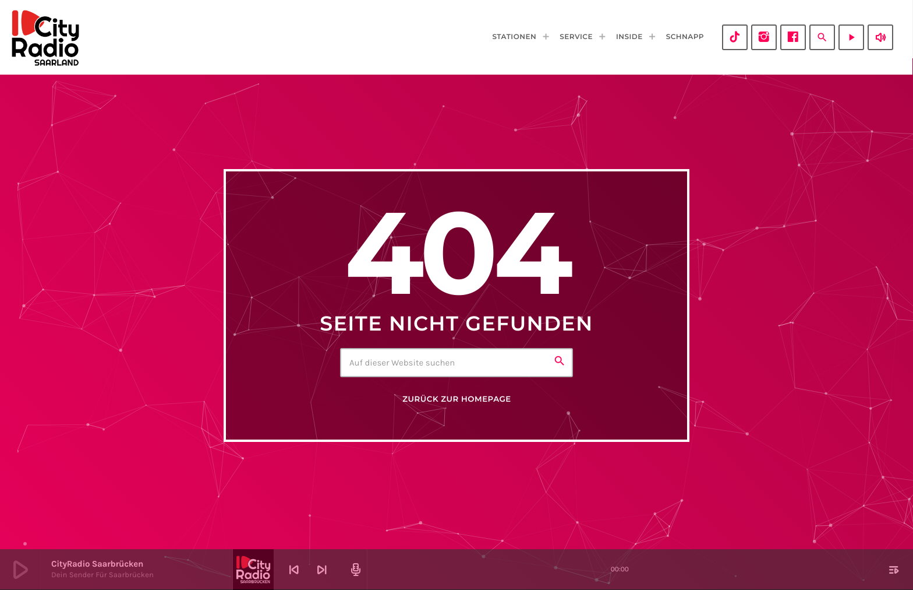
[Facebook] (793, 37)
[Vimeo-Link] (45, 37)
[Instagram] (764, 37)
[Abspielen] (851, 37)
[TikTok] (735, 37)
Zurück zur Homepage (456, 399)
